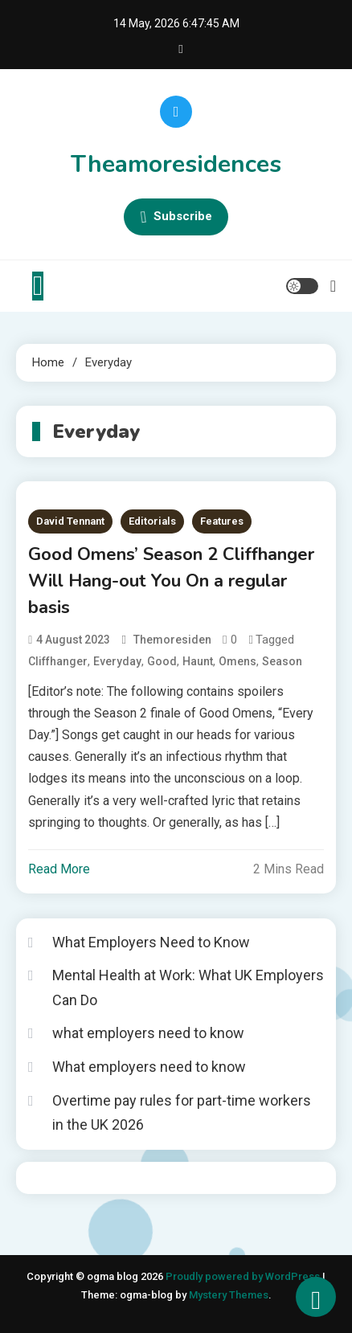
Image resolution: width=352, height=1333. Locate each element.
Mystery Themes (228, 1295)
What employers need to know (149, 1066)
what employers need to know (148, 1032)
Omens (237, 661)
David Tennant (70, 521)
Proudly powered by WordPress (244, 1276)
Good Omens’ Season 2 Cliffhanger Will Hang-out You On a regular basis (171, 580)
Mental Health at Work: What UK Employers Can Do (188, 987)
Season (282, 661)
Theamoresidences (176, 164)
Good (162, 661)
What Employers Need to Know (151, 942)
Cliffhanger (58, 661)
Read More (59, 869)
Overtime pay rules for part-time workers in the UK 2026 (181, 1113)
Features (222, 521)
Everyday (117, 661)
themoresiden (172, 639)
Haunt (197, 661)
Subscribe (176, 216)
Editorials (152, 521)
